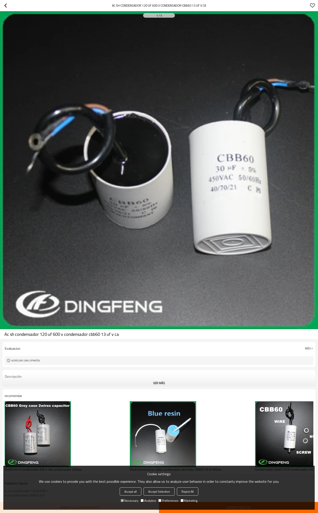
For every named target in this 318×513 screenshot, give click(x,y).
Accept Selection (159, 491)
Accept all (130, 491)
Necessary (129, 500)
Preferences (168, 500)
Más (308, 348)
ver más (159, 383)
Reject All (188, 491)
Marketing (189, 500)
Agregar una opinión (25, 360)
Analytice (148, 500)
